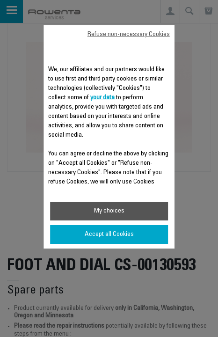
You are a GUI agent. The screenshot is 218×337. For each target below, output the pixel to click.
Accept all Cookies (109, 234)
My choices (109, 211)
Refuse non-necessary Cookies (128, 34)
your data (102, 98)
